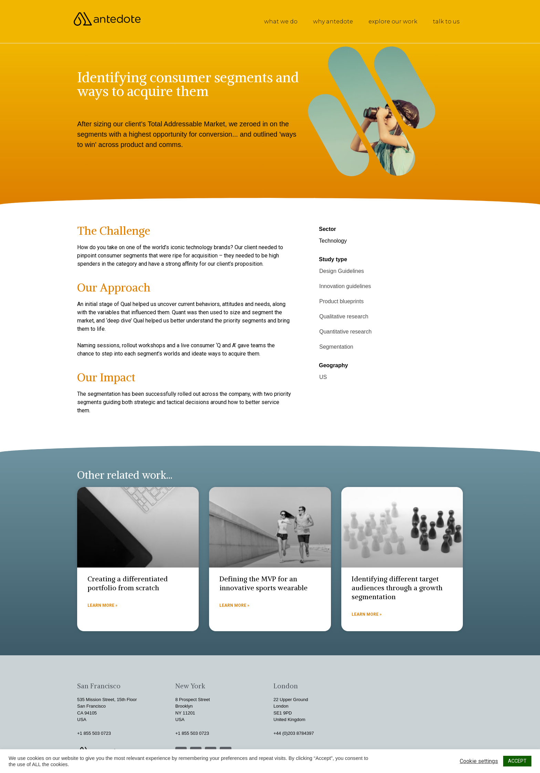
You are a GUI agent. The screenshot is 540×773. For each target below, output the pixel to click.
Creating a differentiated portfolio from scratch (127, 583)
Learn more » (102, 605)
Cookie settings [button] (479, 761)
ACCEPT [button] (517, 761)
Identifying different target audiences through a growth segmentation (397, 587)
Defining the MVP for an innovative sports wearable (263, 583)
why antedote (333, 21)
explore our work (392, 21)
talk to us (446, 21)
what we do (281, 21)
